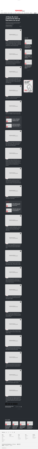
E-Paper (2, 10)
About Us (33, 436)
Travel (18, 436)
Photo (25, 436)
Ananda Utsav (26, 435)
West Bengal (3, 436)
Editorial (10, 435)
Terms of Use (34, 435)
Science (2, 441)
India (2, 437)
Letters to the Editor (11, 436)
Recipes (19, 437)
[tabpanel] (28, 86)
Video (25, 437)
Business (3, 440)
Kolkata (3, 435)
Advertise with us (34, 437)
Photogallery (12, 14)
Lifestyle (19, 435)
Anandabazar (9, 14)
